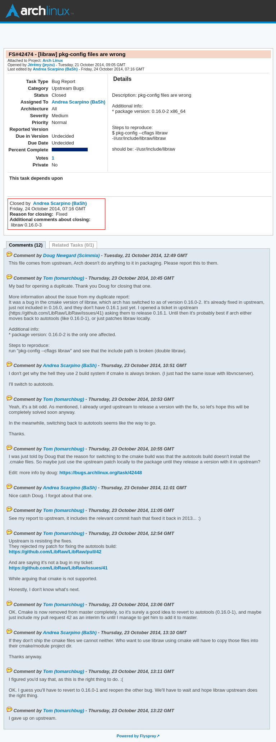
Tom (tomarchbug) (63, 278)
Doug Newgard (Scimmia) (71, 255)
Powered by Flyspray (136, 736)
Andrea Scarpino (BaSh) (55, 69)
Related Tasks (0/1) (73, 245)
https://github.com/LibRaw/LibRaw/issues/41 (58, 568)
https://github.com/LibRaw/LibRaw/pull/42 (55, 551)
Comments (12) (26, 245)
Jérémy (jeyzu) (41, 65)
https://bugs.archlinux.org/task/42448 (100, 472)
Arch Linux (39, 11)
